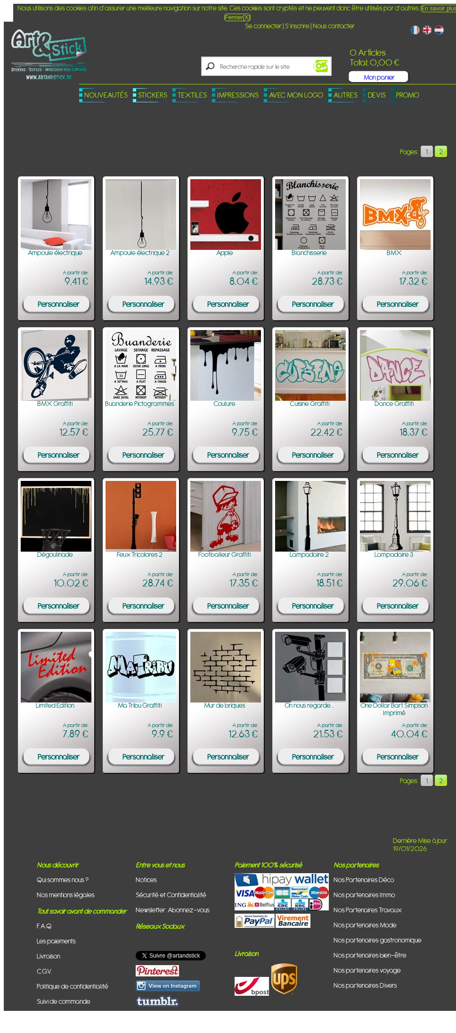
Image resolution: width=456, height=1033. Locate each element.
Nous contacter (334, 26)
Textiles (192, 95)
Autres (346, 95)
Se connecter (263, 26)
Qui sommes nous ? (63, 880)
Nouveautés (106, 95)
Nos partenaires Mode (365, 925)
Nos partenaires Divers (365, 985)
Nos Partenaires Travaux (368, 910)
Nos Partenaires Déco (364, 880)
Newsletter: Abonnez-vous (173, 910)
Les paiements (56, 941)
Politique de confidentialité (72, 986)
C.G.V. (44, 971)
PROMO (407, 95)
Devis (377, 95)
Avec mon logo (296, 95)
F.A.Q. (44, 926)
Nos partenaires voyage (367, 970)
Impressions (238, 95)
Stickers (152, 95)
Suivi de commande (63, 1001)
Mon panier (379, 77)
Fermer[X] (237, 17)
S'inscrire (297, 26)
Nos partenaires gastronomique (378, 940)
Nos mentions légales (66, 895)
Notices (146, 880)
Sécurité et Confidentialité (171, 895)
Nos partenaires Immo (364, 895)
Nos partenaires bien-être (370, 955)
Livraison (48, 956)
